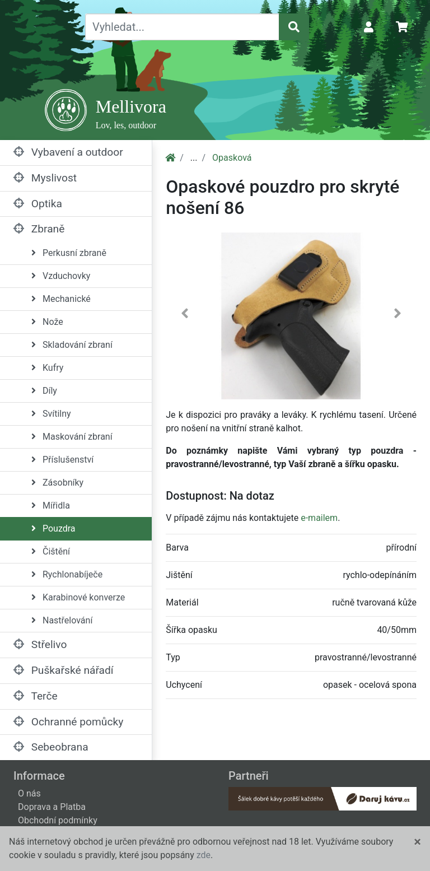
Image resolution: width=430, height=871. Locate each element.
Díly (44, 390)
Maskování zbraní (72, 436)
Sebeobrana (50, 746)
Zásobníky (57, 482)
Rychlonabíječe (66, 574)
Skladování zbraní (72, 344)
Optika (37, 203)
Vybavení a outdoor (68, 152)
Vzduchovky (60, 276)
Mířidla (50, 505)
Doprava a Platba (52, 807)
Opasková (231, 157)
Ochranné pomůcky (68, 721)
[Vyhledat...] (182, 26)
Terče (35, 696)
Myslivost (45, 177)
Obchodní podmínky (57, 820)
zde (204, 855)
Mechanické (61, 299)
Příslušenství (62, 459)
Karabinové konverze (78, 597)
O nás (29, 793)
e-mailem (319, 518)
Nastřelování (61, 620)
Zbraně (38, 228)
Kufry (47, 367)
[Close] (417, 842)
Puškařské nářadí (63, 670)
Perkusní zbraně (68, 253)
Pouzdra (53, 528)
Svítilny (51, 413)
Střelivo (40, 644)
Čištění (50, 551)
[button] (184, 315)
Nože (47, 321)
